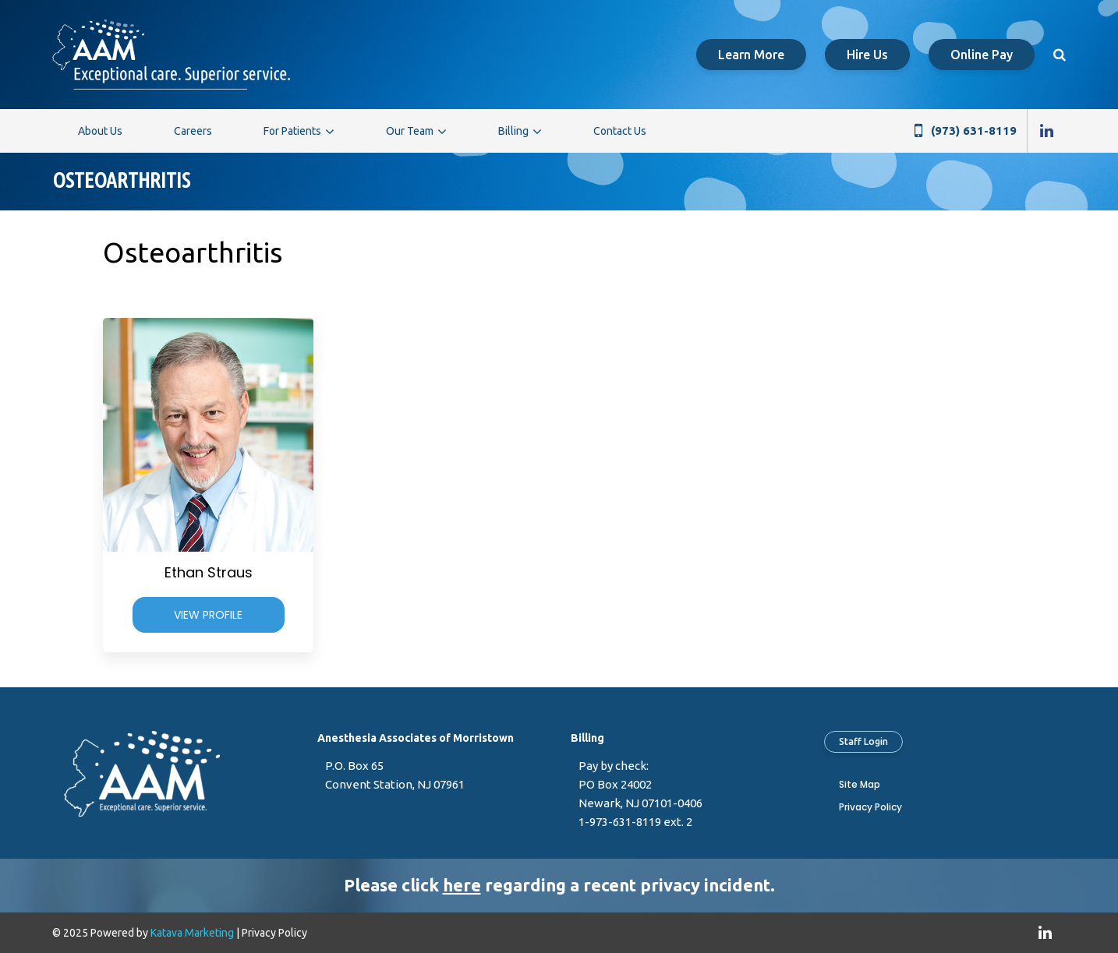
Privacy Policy (870, 807)
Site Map (859, 784)
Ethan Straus (209, 572)
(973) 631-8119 (974, 130)
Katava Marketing (192, 933)
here (462, 885)
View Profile (208, 615)
